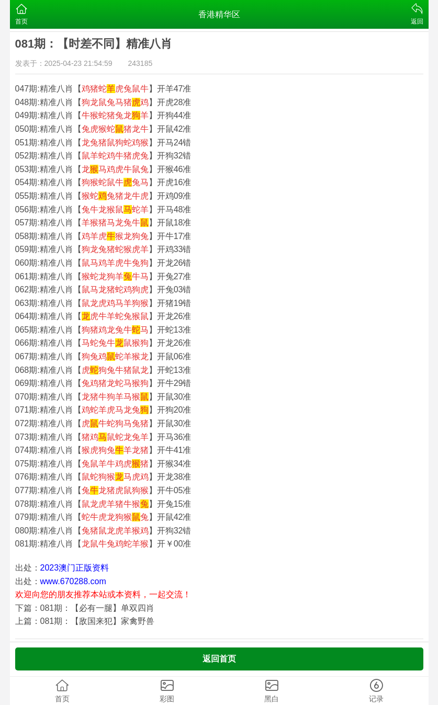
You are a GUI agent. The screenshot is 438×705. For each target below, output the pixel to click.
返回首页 (219, 658)
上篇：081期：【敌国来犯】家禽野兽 (85, 621)
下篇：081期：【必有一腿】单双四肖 (85, 608)
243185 (140, 63)
